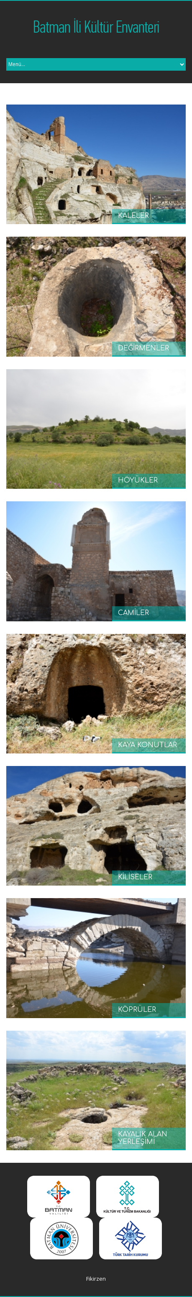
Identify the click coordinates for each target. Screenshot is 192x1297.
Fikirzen (96, 1278)
